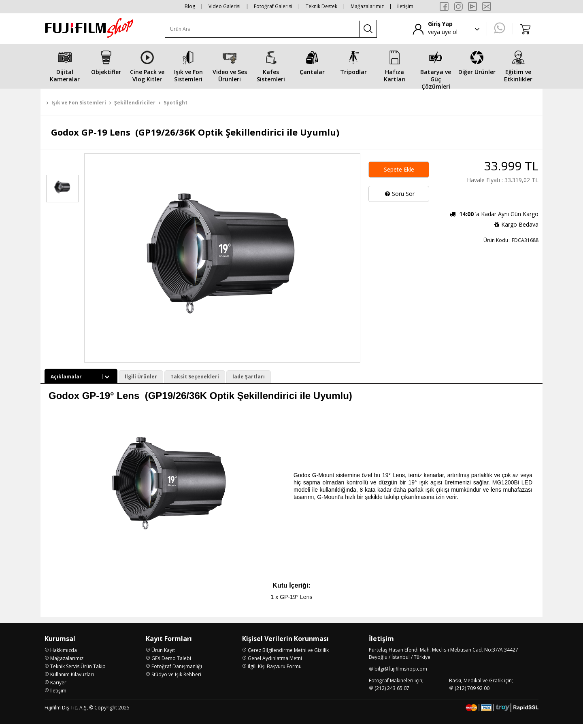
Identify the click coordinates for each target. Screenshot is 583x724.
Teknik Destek (321, 6)
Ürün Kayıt (163, 650)
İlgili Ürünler (141, 376)
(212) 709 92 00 (472, 688)
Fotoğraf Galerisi (273, 6)
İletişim (405, 6)
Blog (190, 6)
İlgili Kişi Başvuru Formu (275, 666)
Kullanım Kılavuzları (72, 674)
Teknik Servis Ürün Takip (78, 666)
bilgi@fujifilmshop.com (400, 668)
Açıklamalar (81, 376)
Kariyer (58, 682)
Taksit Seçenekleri (194, 376)
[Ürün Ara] (262, 29)
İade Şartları (248, 376)
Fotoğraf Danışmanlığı (176, 666)
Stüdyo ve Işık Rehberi (176, 674)
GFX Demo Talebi (171, 658)
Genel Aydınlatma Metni (275, 658)
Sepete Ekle (399, 169)
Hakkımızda (63, 650)
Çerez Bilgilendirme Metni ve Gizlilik (288, 650)
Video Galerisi (224, 6)
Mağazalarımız (367, 6)
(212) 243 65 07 (391, 688)
